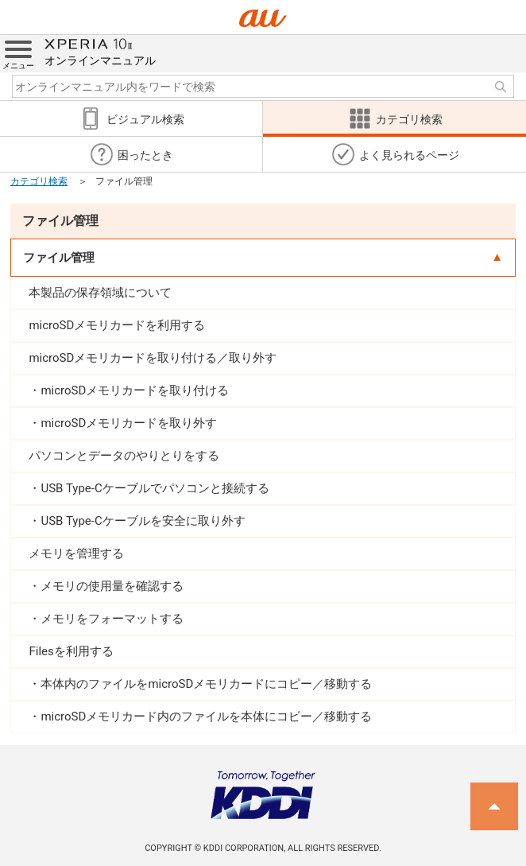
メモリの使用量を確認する (112, 586)
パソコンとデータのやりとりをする (124, 456)
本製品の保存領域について (100, 292)
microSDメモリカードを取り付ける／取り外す (153, 358)
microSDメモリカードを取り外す (129, 423)
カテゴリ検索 (39, 181)
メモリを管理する (76, 553)
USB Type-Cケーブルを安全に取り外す (143, 521)
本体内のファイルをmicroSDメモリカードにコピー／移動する (206, 684)
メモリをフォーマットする (112, 619)
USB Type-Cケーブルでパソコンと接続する (155, 488)
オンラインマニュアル (100, 51)
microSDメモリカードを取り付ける (135, 390)
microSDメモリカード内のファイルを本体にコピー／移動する (206, 716)
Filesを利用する (71, 651)
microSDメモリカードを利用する (117, 325)
